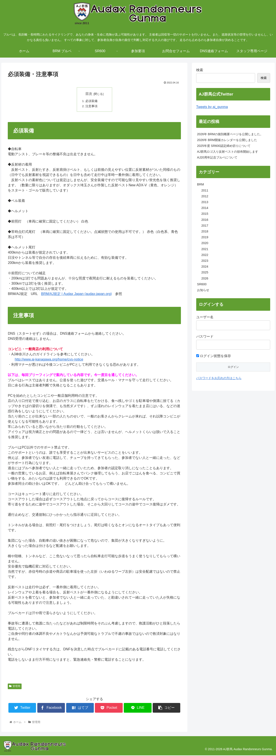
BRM (200, 184)
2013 (204, 202)
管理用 (14, 686)
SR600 (202, 284)
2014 (204, 208)
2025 (204, 272)
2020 (204, 243)
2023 (204, 260)
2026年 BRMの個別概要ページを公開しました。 (230, 134)
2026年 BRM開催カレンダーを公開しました (227, 140)
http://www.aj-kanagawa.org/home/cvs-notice (49, 360)
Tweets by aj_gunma (212, 107)
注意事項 (92, 106)
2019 (204, 237)
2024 (204, 266)
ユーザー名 (204, 317)
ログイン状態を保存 (213, 356)
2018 (204, 231)
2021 (204, 249)
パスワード (204, 336)
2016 (204, 219)
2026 (204, 278)
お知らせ (203, 290)
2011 (204, 190)
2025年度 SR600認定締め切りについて (224, 145)
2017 (204, 225)
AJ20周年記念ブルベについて (217, 157)
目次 (88, 94)
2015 (204, 213)
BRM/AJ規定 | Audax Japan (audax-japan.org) (76, 294)
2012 (204, 196)
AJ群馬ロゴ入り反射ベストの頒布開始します (227, 151)
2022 (204, 255)
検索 (199, 70)
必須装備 (92, 101)
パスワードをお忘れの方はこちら (219, 378)
